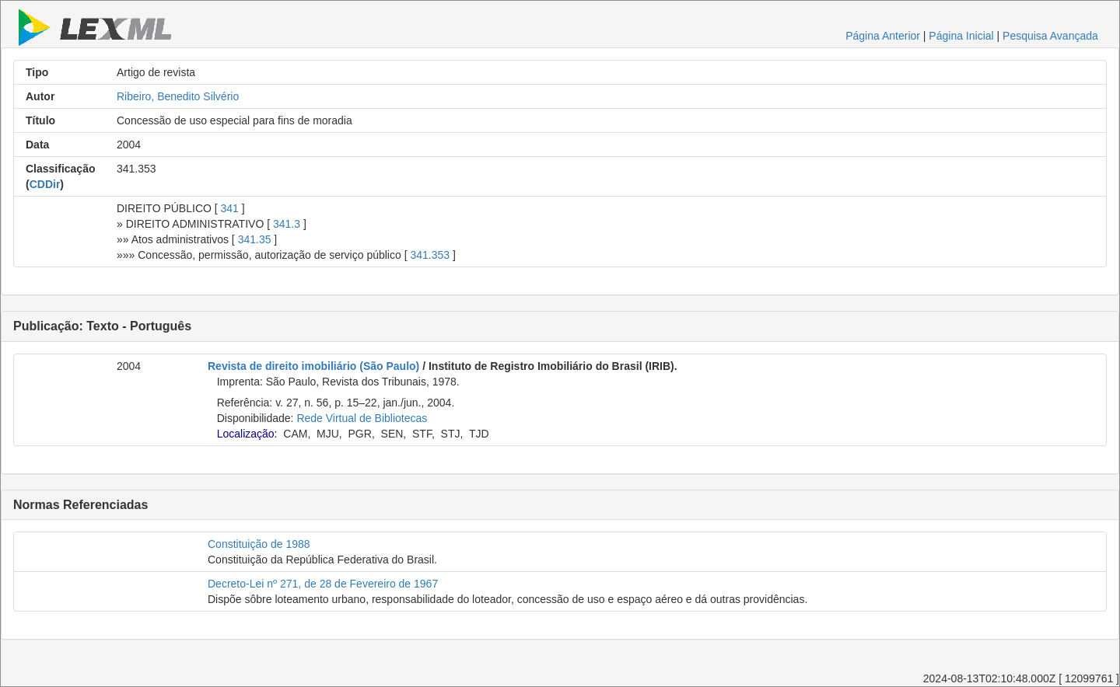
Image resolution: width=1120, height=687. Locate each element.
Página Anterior (882, 36)
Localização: (247, 433)
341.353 (430, 255)
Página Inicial (961, 36)
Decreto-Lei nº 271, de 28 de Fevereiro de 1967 (323, 583)
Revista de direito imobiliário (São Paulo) (313, 366)
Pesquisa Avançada (1050, 36)
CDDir (45, 184)
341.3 (286, 224)
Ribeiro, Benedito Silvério (178, 96)
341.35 (254, 239)
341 (230, 208)
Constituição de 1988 (259, 544)
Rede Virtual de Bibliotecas (361, 418)
